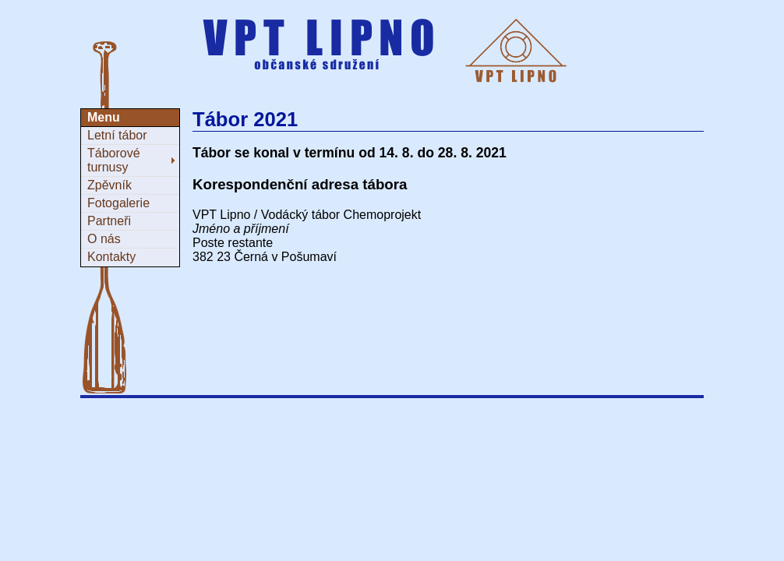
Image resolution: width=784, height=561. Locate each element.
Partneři (109, 221)
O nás (104, 238)
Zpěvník (109, 185)
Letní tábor (117, 135)
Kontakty (111, 256)
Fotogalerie (118, 203)
